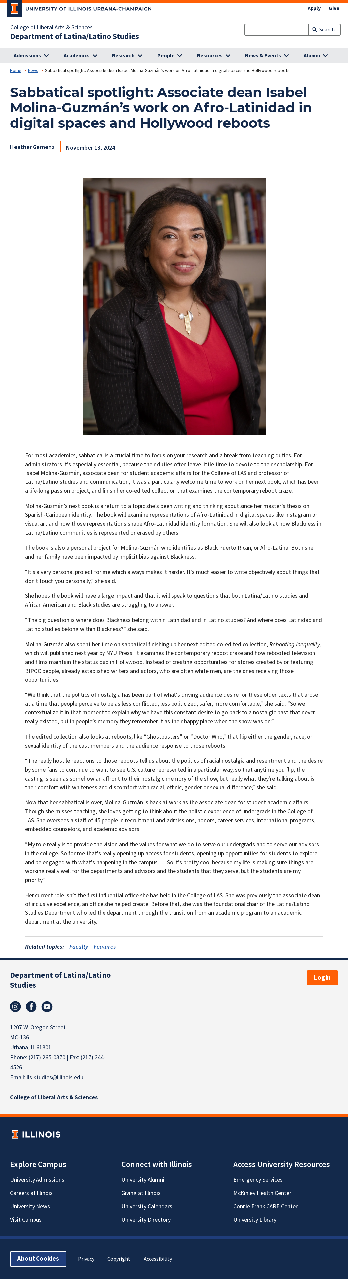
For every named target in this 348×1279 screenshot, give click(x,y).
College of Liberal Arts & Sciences (51, 28)
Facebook (31, 1006)
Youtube (47, 1006)
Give (334, 8)
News (33, 70)
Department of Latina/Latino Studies (74, 37)
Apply (314, 8)
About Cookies (38, 1258)
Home (15, 70)
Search (327, 29)
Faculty (78, 947)
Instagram (15, 1006)
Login (322, 977)
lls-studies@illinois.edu (55, 1077)
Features (105, 947)
